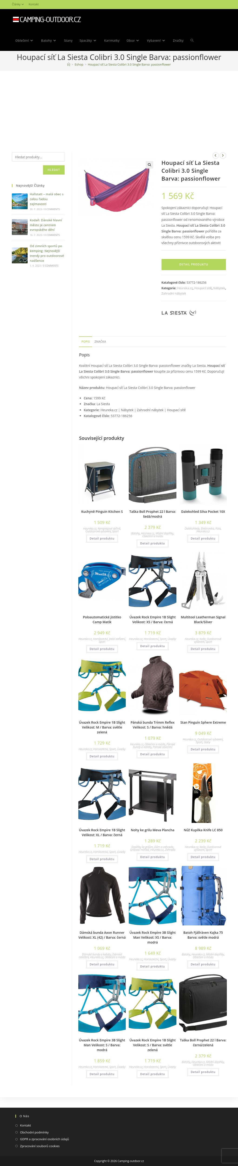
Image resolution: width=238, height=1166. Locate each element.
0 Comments (52, 209)
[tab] (85, 342)
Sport (115, 531)
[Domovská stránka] (68, 64)
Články (18, 4)
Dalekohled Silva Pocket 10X (203, 511)
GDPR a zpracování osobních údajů (44, 1139)
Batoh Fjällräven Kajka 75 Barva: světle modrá (203, 935)
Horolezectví (100, 639)
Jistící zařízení (117, 639)
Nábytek (219, 288)
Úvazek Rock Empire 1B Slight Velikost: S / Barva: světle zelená (152, 1045)
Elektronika (207, 528)
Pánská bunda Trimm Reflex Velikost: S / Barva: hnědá (153, 724)
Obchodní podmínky (34, 1132)
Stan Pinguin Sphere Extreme (203, 722)
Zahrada (170, 850)
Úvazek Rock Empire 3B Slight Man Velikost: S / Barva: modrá (102, 1045)
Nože (202, 639)
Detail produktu (193, 264)
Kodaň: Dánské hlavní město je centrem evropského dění (46, 225)
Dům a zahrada (163, 847)
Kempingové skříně (109, 528)
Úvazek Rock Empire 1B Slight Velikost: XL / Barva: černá (102, 832)
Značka (100, 342)
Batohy (135, 533)
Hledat (54, 170)
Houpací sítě (203, 288)
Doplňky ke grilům (142, 847)
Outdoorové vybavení (98, 531)
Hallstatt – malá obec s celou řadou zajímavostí (46, 199)
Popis (85, 342)
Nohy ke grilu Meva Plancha (152, 830)
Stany (207, 742)
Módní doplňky (164, 533)
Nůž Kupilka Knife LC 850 (203, 830)
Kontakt (34, 4)
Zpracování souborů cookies (40, 1146)
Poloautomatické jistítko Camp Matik (102, 619)
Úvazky (172, 639)
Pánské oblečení (162, 747)
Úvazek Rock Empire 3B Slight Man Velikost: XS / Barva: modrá (152, 937)
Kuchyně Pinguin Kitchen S (102, 511)
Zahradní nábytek (173, 293)
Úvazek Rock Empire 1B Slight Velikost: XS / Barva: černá (152, 619)
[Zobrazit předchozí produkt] (215, 155)
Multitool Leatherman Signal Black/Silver (203, 619)
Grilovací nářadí (139, 850)
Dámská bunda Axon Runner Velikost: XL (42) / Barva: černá (102, 935)
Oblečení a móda (152, 536)
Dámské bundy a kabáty (96, 954)
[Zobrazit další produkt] (223, 155)
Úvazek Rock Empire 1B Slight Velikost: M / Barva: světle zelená (102, 727)
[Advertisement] (119, 105)
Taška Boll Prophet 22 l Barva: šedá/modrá (152, 514)
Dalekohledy (192, 528)
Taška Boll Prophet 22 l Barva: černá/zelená (203, 1042)
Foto (218, 528)
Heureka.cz (185, 288)
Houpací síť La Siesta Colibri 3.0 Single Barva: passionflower (129, 64)
